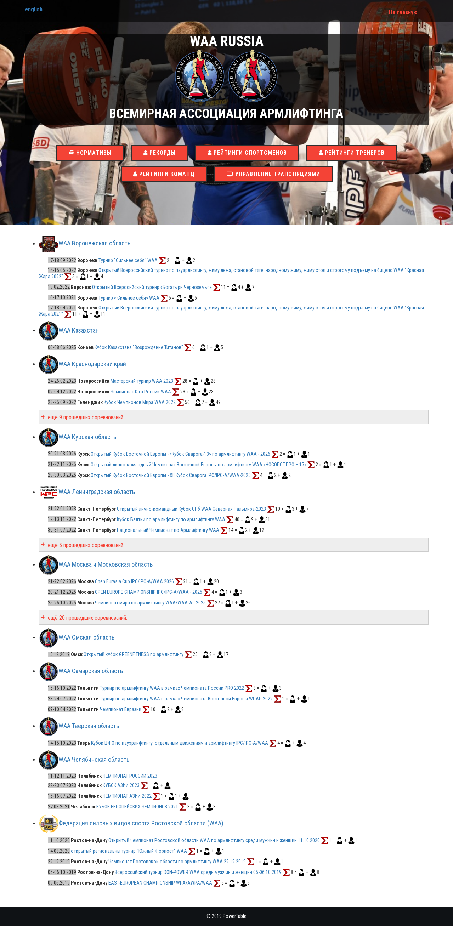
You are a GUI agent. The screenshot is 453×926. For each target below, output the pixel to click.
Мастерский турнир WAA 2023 (142, 381)
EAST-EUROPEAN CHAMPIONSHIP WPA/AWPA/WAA (160, 883)
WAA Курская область (87, 437)
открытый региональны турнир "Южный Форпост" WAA (129, 851)
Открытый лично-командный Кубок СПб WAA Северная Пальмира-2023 (191, 508)
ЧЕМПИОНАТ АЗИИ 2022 (127, 796)
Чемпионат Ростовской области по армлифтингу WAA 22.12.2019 (177, 861)
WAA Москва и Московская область (105, 564)
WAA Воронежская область (94, 243)
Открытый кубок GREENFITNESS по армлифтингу (133, 654)
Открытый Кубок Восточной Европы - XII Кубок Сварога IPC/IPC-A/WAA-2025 (171, 475)
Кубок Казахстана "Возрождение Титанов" (139, 347)
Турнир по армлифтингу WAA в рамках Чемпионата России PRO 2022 (172, 688)
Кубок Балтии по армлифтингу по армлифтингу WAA (171, 519)
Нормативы (90, 152)
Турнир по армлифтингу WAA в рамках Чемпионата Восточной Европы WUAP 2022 (187, 698)
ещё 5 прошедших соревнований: (85, 545)
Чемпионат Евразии (120, 709)
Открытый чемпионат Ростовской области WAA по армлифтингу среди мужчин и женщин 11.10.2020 (214, 840)
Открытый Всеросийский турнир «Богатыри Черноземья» (152, 287)
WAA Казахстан (78, 330)
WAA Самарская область (90, 671)
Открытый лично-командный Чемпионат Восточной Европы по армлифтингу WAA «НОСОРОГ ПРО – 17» (198, 464)
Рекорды (159, 152)
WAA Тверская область (88, 725)
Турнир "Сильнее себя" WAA (128, 260)
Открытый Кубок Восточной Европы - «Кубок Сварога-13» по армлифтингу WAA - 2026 (180, 453)
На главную (403, 12)
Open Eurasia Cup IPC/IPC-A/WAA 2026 (134, 581)
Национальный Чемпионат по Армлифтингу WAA (168, 530)
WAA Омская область (86, 637)
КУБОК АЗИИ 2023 (121, 785)
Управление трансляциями (273, 174)
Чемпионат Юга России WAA (141, 391)
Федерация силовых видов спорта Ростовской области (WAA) (140, 823)
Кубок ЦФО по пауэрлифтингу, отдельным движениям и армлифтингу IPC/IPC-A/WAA (179, 743)
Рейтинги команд (164, 174)
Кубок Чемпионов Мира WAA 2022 (140, 402)
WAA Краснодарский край (92, 364)
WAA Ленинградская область (96, 491)
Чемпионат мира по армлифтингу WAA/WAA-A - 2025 (150, 603)
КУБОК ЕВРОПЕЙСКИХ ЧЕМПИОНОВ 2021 (137, 806)
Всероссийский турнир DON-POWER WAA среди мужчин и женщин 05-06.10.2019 (198, 872)
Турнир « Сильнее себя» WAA (128, 297)
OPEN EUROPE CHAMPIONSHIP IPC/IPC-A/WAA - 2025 (148, 592)
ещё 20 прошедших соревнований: (86, 617)
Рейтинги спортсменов (247, 152)
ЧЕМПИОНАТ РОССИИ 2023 (130, 776)
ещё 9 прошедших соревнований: (85, 417)
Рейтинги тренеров (352, 152)
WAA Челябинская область (93, 759)
